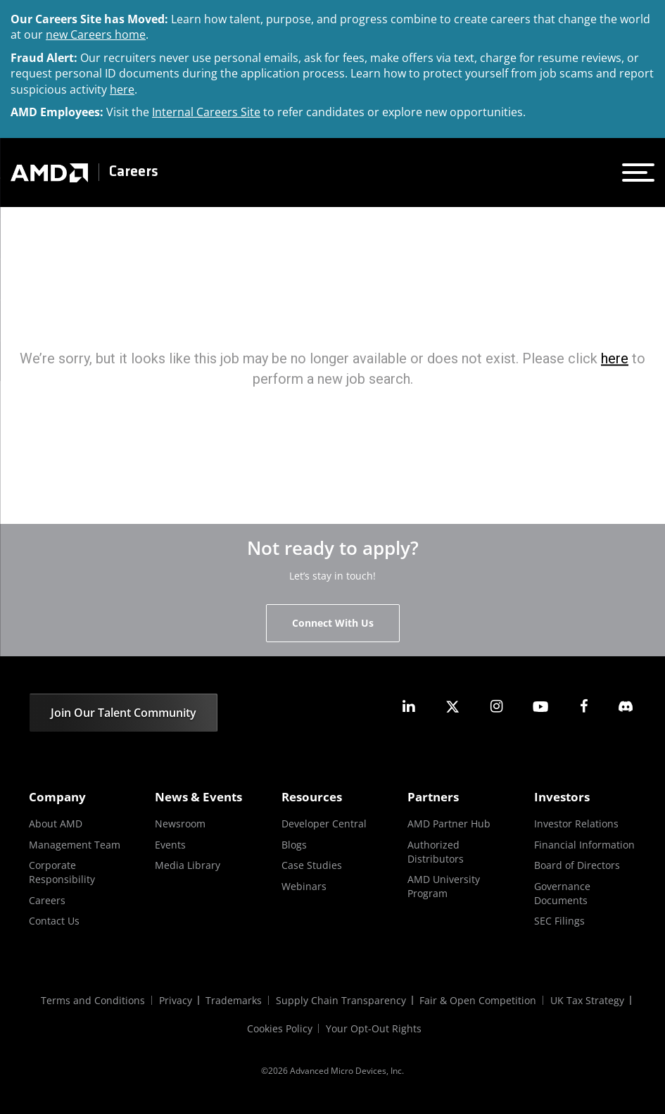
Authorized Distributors (435, 851)
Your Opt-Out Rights (374, 1028)
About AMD (55, 823)
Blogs (294, 844)
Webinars (304, 886)
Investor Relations (576, 823)
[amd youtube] (540, 706)
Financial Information (584, 844)
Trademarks (233, 1000)
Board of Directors (577, 865)
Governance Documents (562, 893)
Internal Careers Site (206, 112)
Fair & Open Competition (478, 1000)
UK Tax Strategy (588, 1000)
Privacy (174, 1000)
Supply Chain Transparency (341, 1000)
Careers (133, 172)
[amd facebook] (584, 706)
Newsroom (180, 823)
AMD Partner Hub (448, 823)
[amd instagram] (496, 706)
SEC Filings (559, 920)
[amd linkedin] (409, 706)
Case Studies (311, 865)
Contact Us (54, 920)
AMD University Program (443, 886)
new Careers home (96, 34)
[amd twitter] (452, 706)
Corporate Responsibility (62, 872)
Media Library (187, 865)
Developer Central (324, 823)
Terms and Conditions (92, 1000)
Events (170, 844)
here (122, 89)
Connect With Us (333, 623)
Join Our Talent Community (123, 712)
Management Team (74, 844)
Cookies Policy (279, 1028)
